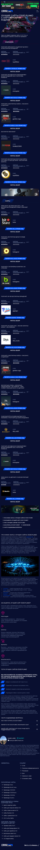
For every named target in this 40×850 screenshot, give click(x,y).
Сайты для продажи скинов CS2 (12, 836)
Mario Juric (12, 738)
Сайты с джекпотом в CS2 (10, 815)
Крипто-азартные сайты (10, 805)
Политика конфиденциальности (30, 768)
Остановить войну (27, 778)
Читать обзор (15, 71)
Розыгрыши (25, 770)
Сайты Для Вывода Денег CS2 (11, 828)
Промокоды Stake (8, 784)
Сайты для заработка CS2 (10, 831)
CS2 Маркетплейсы (9, 838)
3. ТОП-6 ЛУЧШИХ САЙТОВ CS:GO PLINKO (14, 522)
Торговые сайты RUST (9, 825)
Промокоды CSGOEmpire (10, 792)
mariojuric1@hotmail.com (15, 740)
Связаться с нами (26, 776)
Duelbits (5, 594)
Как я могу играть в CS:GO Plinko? (11, 720)
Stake (4, 590)
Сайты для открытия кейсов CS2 (12, 808)
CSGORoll (5, 588)
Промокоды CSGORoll (9, 795)
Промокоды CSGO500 (9, 790)
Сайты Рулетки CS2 (9, 813)
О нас (23, 765)
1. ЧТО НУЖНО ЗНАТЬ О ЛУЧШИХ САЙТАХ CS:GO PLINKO (18, 517)
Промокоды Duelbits (9, 797)
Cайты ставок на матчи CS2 (11, 810)
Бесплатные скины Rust (10, 833)
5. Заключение (25, 525)
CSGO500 (5, 592)
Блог (23, 773)
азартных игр (29, 537)
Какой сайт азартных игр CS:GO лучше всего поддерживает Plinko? (15, 729)
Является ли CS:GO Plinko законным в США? (15, 724)
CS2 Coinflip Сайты (9, 818)
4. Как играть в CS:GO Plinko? (11, 525)
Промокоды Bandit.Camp (10, 787)
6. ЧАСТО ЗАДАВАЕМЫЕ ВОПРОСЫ (12, 527)
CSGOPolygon (6, 595)
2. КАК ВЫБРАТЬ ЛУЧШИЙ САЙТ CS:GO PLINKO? (15, 520)
